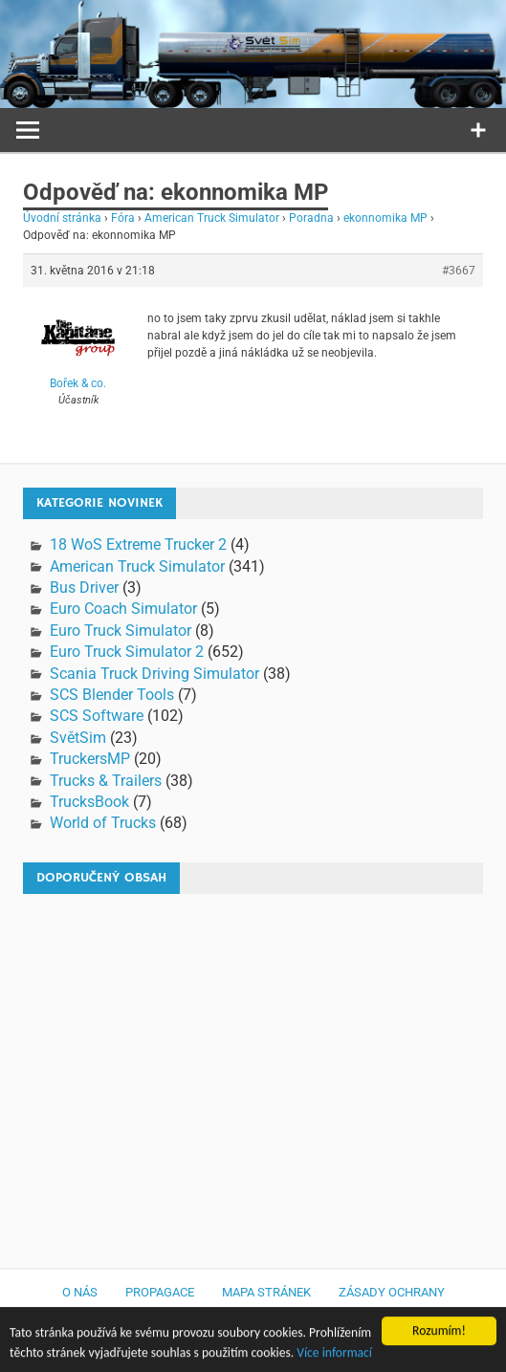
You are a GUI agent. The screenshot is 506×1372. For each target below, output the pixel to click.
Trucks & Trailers (106, 781)
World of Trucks (103, 823)
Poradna (311, 218)
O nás (80, 1292)
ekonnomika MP (385, 218)
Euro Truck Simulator (120, 630)
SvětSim (78, 738)
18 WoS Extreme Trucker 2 (138, 544)
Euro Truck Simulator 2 (127, 651)
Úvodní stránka (62, 218)
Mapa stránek (266, 1292)
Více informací (334, 1355)
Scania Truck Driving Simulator (154, 673)
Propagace (159, 1292)
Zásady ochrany (392, 1292)
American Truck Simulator (211, 218)
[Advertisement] (194, 1071)
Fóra (123, 218)
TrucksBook (89, 802)
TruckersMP (90, 759)
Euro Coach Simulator (123, 608)
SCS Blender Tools (112, 695)
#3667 (458, 270)
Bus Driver (84, 587)
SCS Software (96, 716)
